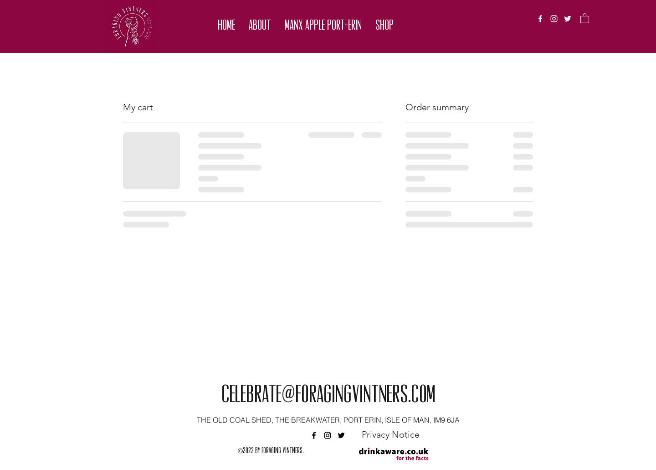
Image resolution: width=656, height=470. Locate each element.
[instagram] (554, 18)
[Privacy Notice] (390, 434)
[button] (260, 26)
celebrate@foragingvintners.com (328, 396)
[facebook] (540, 18)
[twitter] (567, 18)
